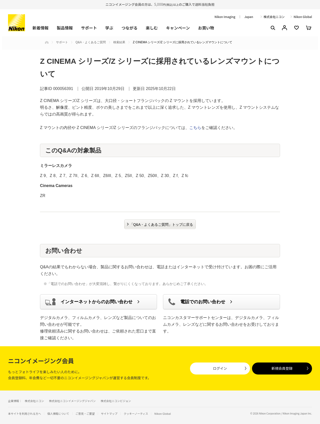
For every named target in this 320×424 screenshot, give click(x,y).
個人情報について (58, 413)
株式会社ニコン (274, 17)
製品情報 (65, 28)
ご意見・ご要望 (85, 413)
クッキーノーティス (136, 413)
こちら (195, 128)
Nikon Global (303, 17)
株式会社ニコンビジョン (116, 401)
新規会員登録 (282, 368)
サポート (89, 28)
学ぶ (109, 28)
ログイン (220, 368)
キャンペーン (178, 28)
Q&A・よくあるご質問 (91, 42)
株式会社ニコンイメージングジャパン (72, 401)
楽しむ (152, 28)
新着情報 (40, 28)
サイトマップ (109, 413)
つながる (130, 28)
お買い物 (206, 28)
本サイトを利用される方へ (24, 414)
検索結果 (119, 42)
